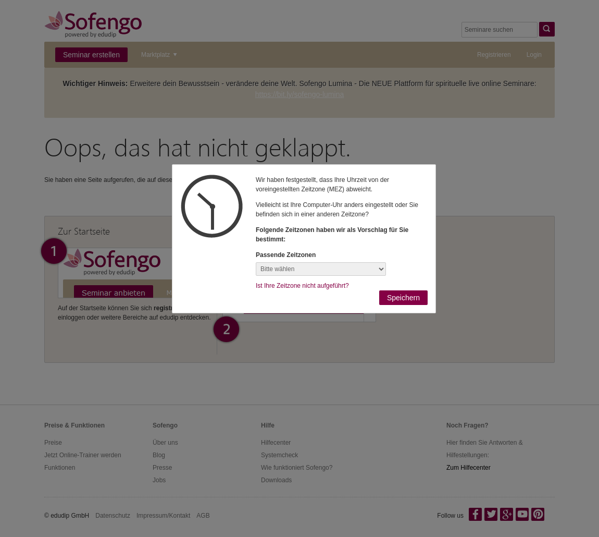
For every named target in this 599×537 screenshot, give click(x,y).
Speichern (403, 298)
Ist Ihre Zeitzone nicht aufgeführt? (302, 285)
